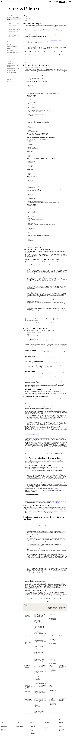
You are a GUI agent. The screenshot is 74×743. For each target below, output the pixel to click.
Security (7, 740)
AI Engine (17, 722)
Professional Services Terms (12, 46)
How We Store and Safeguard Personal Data (14, 30)
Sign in (60, 730)
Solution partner (61, 719)
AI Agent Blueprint (33, 725)
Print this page (25, 20)
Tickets (2, 722)
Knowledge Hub (3, 729)
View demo (61, 726)
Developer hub (47, 722)
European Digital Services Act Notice (13, 74)
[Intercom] (1, 1)
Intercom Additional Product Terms (13, 17)
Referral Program (10, 79)
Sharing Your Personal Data (12, 25)
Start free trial (62, 1)
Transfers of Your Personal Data (13, 28)
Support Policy (9, 44)
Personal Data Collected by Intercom (13, 22)
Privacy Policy (9, 19)
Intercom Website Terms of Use (12, 54)
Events (31, 719)
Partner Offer (9, 81)
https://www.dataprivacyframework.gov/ (32, 434)
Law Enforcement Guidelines (12, 72)
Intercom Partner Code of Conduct (13, 68)
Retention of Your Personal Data (13, 26)
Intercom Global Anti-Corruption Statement (12, 66)
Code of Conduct (10, 61)
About (46, 729)
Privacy (4, 740)
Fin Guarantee (9, 77)
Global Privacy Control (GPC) (47, 570)
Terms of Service (10, 15)
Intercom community (48, 723)
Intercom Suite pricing (19, 726)
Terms (2, 740)
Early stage (61, 722)
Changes (46, 719)
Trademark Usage (10, 63)
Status (46, 725)
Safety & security (32, 733)
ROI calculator (32, 734)
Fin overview (18, 719)
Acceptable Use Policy (11, 59)
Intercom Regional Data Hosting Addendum (12, 42)
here (54, 448)
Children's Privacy (11, 32)
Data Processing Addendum (12, 37)
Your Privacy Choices (14, 740)
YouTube (31, 723)
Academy (31, 722)
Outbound (2, 730)
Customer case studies (33, 736)
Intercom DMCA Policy (11, 70)
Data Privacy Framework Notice (12, 52)
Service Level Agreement (11, 57)
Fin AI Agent (70, 1)
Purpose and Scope (11, 20)
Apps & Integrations (4, 726)
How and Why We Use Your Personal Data (13, 24)
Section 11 (30, 491)
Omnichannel (3, 723)
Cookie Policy (9, 48)
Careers (46, 730)
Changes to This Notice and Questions (14, 34)
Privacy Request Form (33, 440)
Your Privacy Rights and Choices (13, 31)
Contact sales (61, 729)
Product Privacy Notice (11, 39)
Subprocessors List (10, 50)
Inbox (2, 719)
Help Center (3, 725)
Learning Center (32, 726)
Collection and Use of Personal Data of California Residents (14, 36)
